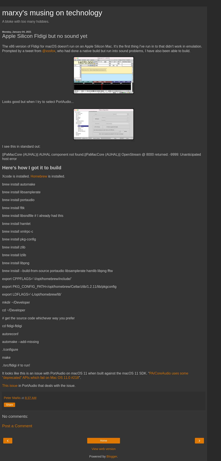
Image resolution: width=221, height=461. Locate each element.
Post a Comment (17, 426)
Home (103, 440)
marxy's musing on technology (52, 13)
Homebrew (39, 176)
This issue (9, 385)
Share (9, 404)
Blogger (112, 456)
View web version (104, 449)
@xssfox (48, 51)
